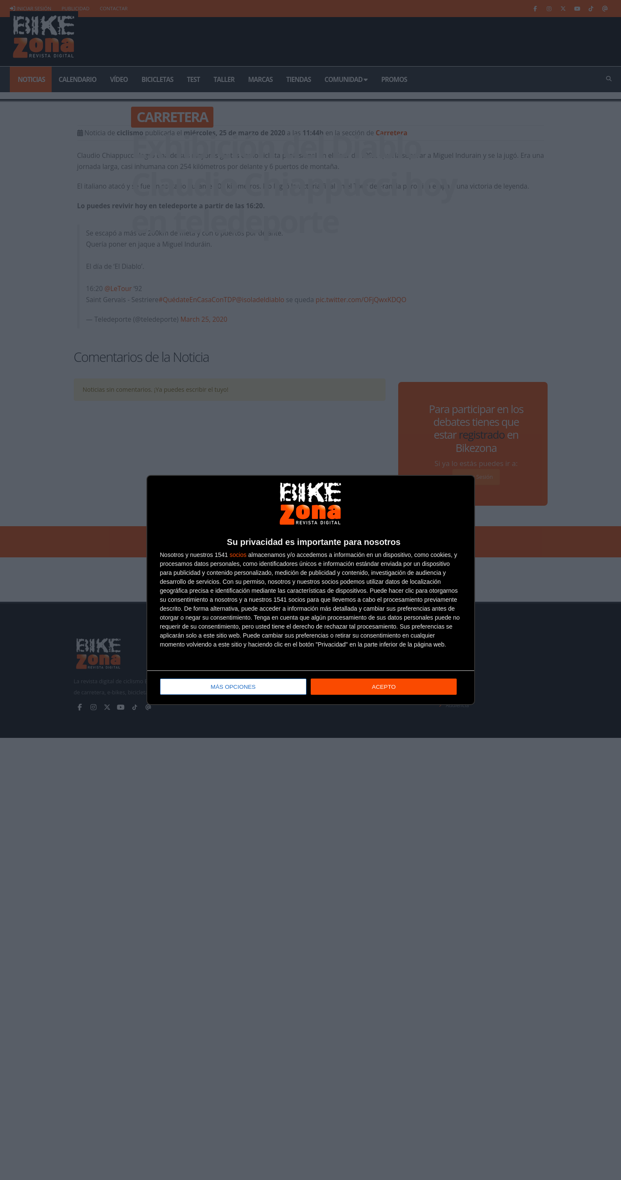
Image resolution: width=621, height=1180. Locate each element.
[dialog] (310, 590)
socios (238, 555)
